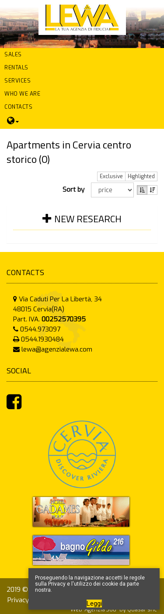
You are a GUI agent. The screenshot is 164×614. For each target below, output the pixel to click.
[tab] (82, 224)
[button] (82, 54)
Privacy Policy (27, 600)
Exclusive (111, 176)
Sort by (75, 189)
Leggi (94, 603)
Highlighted (141, 176)
